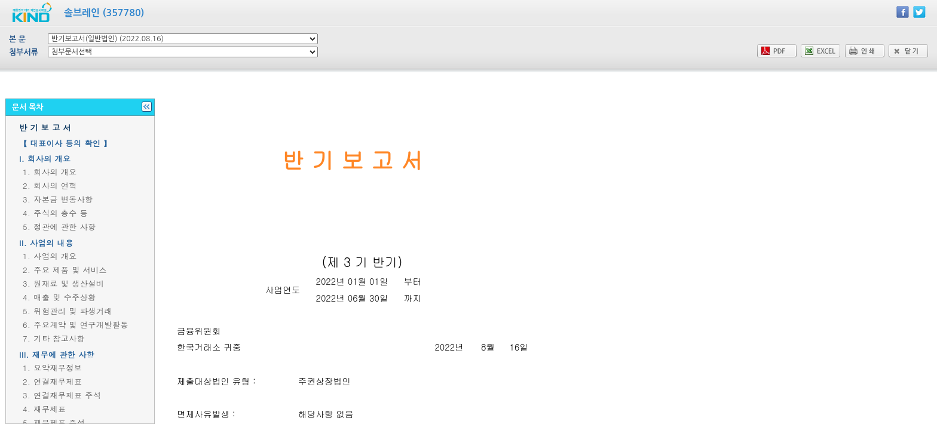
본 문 (17, 39)
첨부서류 (23, 52)
